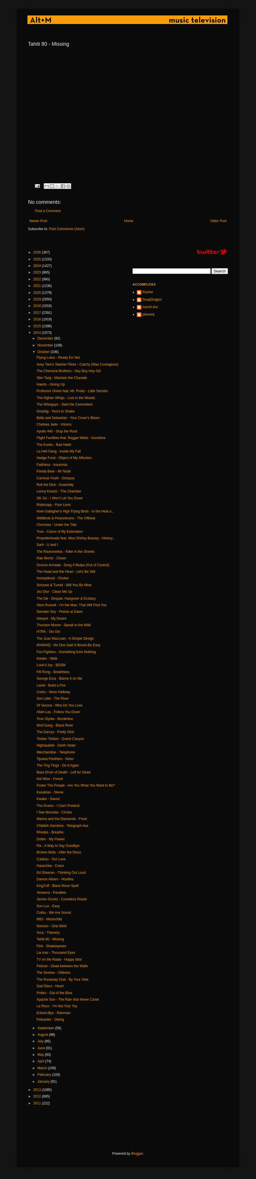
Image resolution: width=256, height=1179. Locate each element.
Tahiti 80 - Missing (50, 939)
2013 (37, 1090)
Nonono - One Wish (52, 926)
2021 (37, 286)
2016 (37, 319)
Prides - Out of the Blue (54, 993)
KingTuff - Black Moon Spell (58, 886)
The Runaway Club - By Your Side (62, 979)
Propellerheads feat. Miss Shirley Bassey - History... (76, 538)
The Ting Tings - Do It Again (58, 765)
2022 (37, 279)
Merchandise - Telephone (56, 752)
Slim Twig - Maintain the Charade (62, 378)
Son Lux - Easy (48, 906)
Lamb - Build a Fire (51, 685)
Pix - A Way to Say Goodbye (58, 846)
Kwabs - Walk (47, 659)
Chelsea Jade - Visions (54, 424)
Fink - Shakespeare (51, 946)
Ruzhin (148, 292)
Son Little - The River (53, 699)
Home (128, 221)
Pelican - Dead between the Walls (62, 966)
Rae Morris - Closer (51, 558)
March (42, 1068)
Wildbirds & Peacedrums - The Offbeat (66, 518)
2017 (37, 313)
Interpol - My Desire (52, 619)
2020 (37, 293)
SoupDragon (152, 300)
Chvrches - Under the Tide (57, 525)
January (44, 1082)
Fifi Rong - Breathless (53, 672)
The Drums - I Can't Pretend (58, 806)
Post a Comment (48, 211)
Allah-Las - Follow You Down (58, 712)
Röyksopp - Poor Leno (54, 505)
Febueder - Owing (50, 1020)
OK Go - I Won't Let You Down (60, 498)
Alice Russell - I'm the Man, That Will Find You (72, 605)
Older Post (218, 221)
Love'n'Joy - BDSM (51, 665)
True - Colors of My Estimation (60, 532)
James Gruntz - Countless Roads (62, 899)
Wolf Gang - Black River (55, 725)
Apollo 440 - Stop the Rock (57, 431)
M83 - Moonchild (49, 919)
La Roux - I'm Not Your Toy (57, 1006)
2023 (37, 272)
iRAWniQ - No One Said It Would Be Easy (68, 645)
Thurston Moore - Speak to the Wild (64, 625)
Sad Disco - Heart (50, 986)
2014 (37, 333)
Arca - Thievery (48, 933)
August (43, 1035)
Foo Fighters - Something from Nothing (66, 652)
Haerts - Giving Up (51, 384)
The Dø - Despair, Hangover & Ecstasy (66, 599)
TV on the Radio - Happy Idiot (59, 959)
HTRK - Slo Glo (48, 632)
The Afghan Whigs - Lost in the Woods (66, 398)
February (44, 1075)
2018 (37, 306)
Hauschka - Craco (50, 866)
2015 (37, 326)
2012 (37, 1096)
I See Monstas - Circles (54, 812)
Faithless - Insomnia (52, 465)
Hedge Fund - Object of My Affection (64, 458)
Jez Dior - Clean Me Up (54, 592)
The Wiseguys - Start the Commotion (65, 404)
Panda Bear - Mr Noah (54, 471)
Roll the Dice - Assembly (55, 485)
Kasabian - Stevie (50, 792)
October (44, 352)
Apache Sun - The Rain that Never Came (68, 1000)
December (45, 338)
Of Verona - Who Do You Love (60, 705)
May (41, 1055)
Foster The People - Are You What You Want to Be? (76, 785)
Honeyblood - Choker (53, 578)
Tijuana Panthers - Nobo (55, 759)
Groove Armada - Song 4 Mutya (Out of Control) (73, 565)
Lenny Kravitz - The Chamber (59, 491)
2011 (37, 1103)
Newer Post (38, 221)
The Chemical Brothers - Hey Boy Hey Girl (69, 371)
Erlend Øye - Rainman (54, 1013)
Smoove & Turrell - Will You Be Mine (64, 585)
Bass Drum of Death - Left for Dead (63, 772)
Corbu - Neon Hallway (53, 692)
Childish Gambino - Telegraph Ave (62, 826)
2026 (37, 252)
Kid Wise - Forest (50, 779)
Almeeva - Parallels (51, 893)
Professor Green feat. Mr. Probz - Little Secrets (72, 391)
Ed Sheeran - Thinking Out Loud (61, 873)
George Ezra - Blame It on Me (59, 679)
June (41, 1048)
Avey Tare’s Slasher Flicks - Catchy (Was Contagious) (77, 364)
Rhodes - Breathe (50, 832)
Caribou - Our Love (51, 859)
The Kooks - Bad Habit (54, 445)
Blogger (137, 1154)
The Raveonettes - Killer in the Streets (66, 552)
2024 (37, 266)
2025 (37, 259)
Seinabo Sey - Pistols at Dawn (60, 612)
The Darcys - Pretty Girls (55, 732)
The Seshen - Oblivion (54, 973)
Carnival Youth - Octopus (56, 478)
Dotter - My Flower (51, 839)
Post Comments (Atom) (67, 229)
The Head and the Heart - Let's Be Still (66, 572)
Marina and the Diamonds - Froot (62, 819)
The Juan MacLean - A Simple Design (65, 639)
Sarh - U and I (47, 545)
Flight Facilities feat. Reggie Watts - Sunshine (71, 438)
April (41, 1061)
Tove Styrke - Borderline (55, 719)
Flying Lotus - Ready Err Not (58, 358)
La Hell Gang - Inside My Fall (59, 451)
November (45, 345)
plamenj (149, 314)
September (46, 1028)
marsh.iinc (150, 307)
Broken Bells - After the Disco (59, 852)
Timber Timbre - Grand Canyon (60, 739)
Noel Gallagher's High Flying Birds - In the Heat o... (75, 511)
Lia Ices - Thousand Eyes (56, 953)
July (41, 1041)
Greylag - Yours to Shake (56, 411)
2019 (37, 299)
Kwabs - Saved (48, 799)
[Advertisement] (132, 1128)
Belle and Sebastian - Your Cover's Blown (68, 418)
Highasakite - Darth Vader (56, 745)
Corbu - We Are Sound (54, 913)
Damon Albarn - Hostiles (55, 879)
